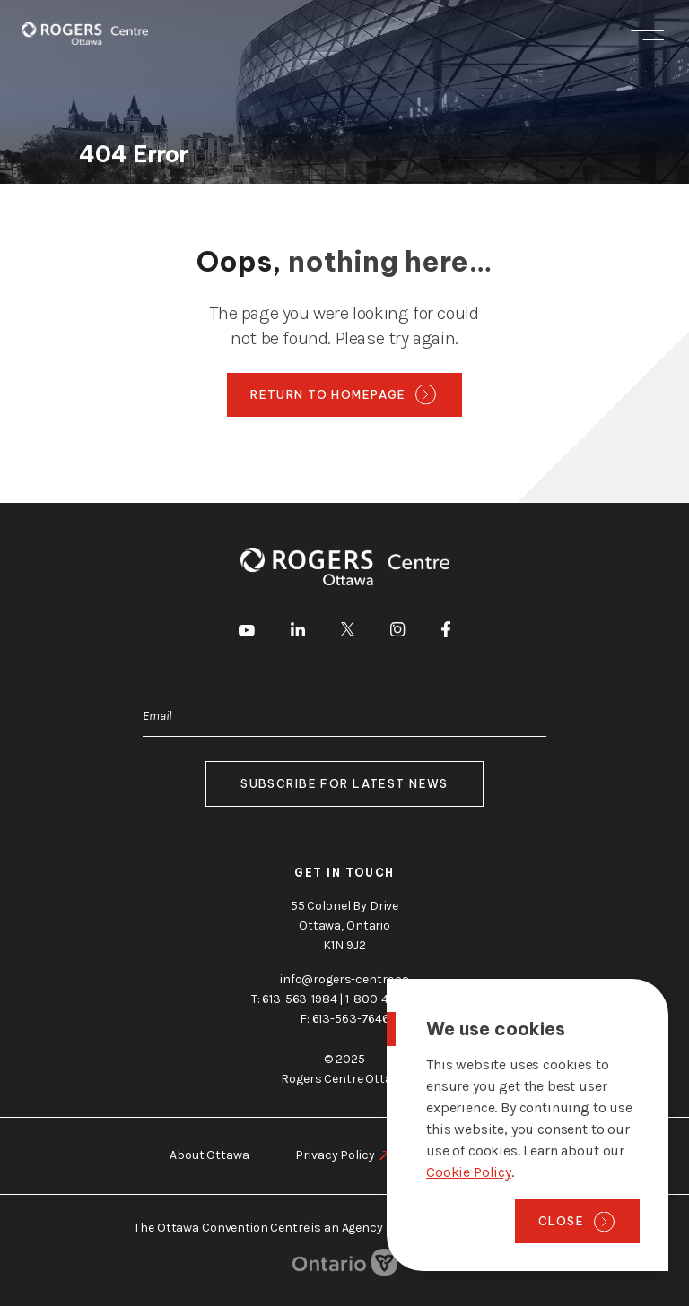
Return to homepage (328, 394)
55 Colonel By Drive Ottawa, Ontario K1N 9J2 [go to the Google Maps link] (344, 925)
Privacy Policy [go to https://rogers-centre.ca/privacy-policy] (334, 1155)
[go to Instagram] (397, 632)
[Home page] (85, 33)
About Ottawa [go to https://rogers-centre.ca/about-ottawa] (209, 1155)
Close (561, 1221)
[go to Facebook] (445, 632)
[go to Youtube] (247, 632)
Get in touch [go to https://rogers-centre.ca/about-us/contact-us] (344, 872)
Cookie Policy (468, 1172)
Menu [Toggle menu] (647, 35)
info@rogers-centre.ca (344, 979)
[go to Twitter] (347, 632)
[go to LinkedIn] (298, 632)
